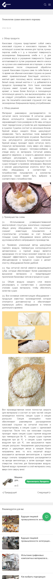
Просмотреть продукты (38, 481)
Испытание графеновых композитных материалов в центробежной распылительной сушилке (34, 557)
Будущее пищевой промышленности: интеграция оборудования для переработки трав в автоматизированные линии (36, 518)
